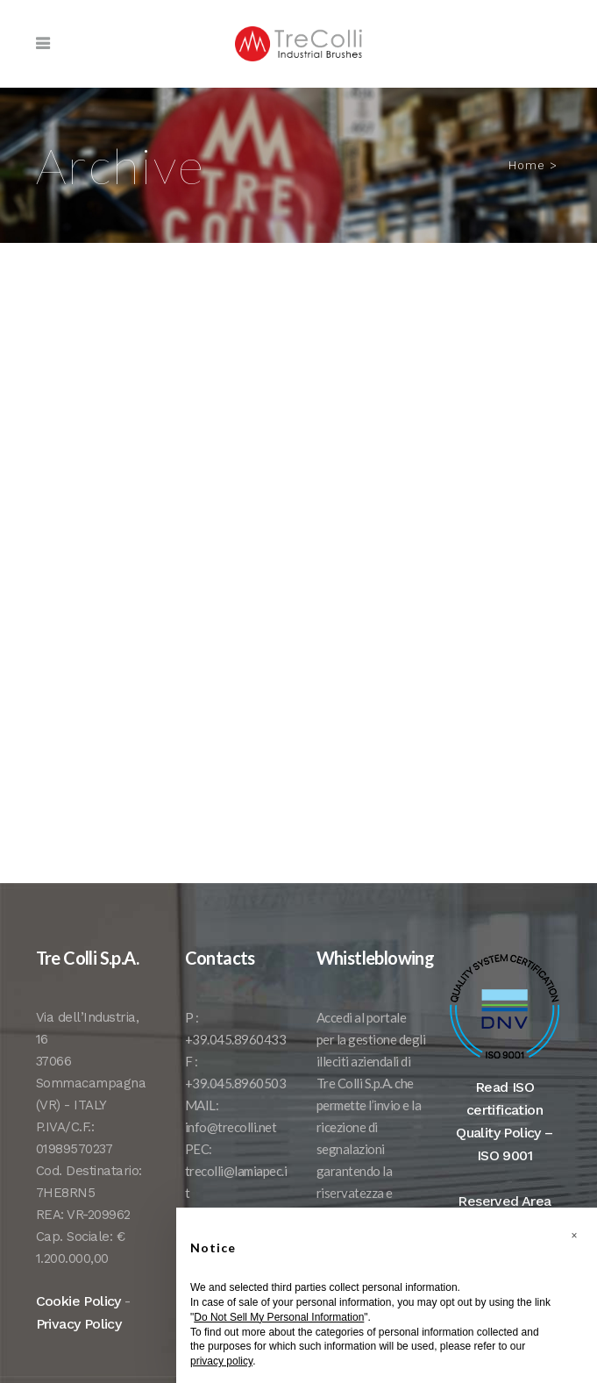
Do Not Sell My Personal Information (279, 1317)
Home (526, 165)
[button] (574, 1236)
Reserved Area (504, 1201)
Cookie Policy (78, 1301)
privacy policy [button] (221, 1361)
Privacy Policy (79, 1323)
